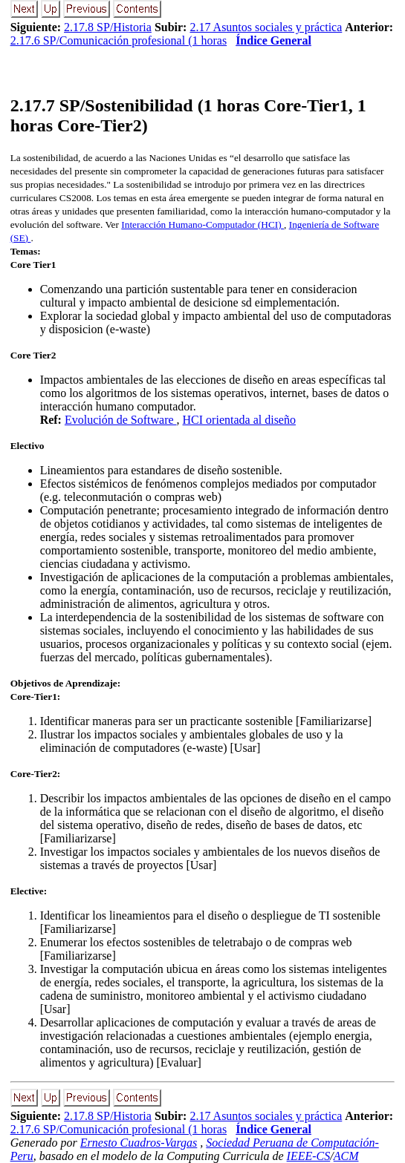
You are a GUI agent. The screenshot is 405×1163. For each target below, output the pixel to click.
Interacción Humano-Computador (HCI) (202, 224)
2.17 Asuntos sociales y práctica (265, 27)
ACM (346, 1156)
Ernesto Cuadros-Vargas (139, 1142)
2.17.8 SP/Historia (108, 27)
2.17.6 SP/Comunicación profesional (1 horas (118, 40)
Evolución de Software (121, 419)
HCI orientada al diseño (239, 419)
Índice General (273, 40)
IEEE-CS (309, 1156)
